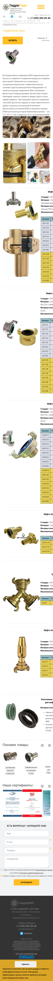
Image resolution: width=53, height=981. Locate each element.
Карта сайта (26, 939)
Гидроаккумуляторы (20, 943)
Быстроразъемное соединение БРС (26, 941)
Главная (6, 21)
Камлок (32, 948)
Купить (13, 40)
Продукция (18, 21)
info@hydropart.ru (27, 929)
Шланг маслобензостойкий (28, 947)
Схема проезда (26, 923)
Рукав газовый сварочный (27, 946)
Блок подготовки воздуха (25, 948)
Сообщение (26, 862)
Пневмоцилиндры (33, 949)
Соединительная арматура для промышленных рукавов (24, 23)
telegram (28, 933)
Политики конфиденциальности (31, 873)
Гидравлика (31, 21)
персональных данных (44, 870)
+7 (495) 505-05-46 (40, 18)
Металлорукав (28, 944)
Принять (25, 964)
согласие (35, 969)
